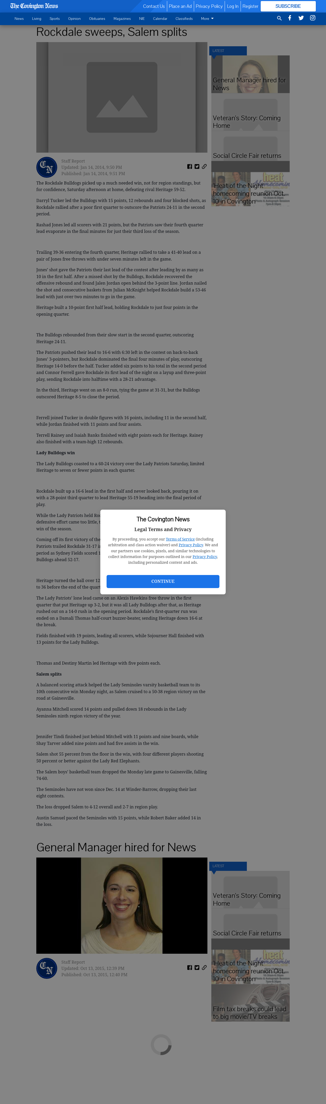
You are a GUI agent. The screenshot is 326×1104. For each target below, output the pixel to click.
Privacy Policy (191, 544)
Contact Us (154, 6)
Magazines (122, 18)
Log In (232, 6)
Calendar (160, 18)
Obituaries (97, 18)
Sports (55, 18)
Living (36, 18)
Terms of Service (180, 539)
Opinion (74, 18)
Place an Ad (180, 6)
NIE (142, 18)
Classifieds (184, 18)
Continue (162, 581)
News (19, 18)
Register (250, 6)
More (208, 18)
